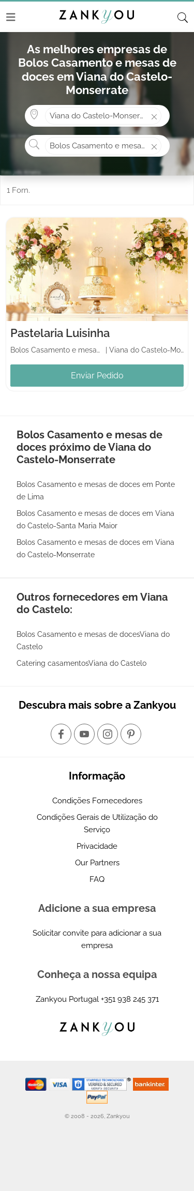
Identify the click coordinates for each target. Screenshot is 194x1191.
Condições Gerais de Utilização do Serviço (97, 823)
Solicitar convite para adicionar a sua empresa (97, 939)
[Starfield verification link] (102, 1083)
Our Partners (97, 862)
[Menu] (11, 17)
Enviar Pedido (97, 375)
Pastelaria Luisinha (60, 333)
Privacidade (97, 846)
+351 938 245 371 (130, 999)
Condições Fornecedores (97, 800)
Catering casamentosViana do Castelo (81, 663)
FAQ (97, 879)
